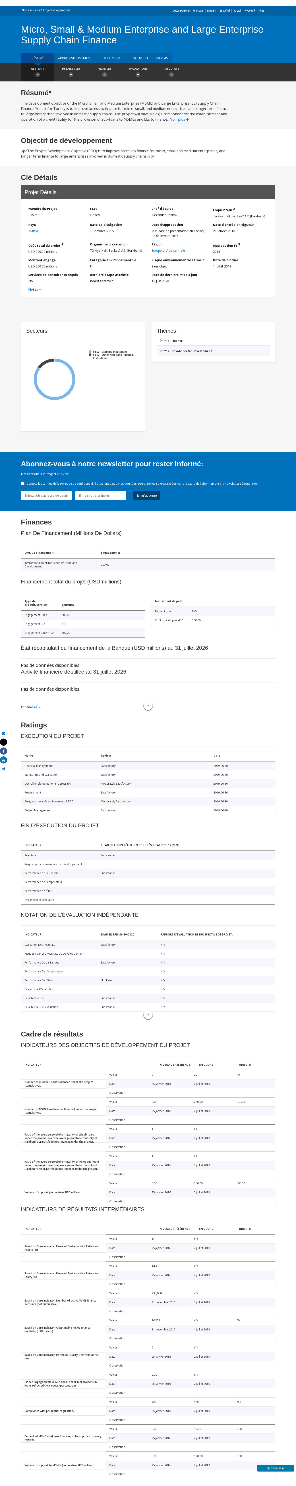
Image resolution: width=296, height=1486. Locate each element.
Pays (32, 225)
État (93, 209)
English (211, 10)
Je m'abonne (147, 495)
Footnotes (29, 707)
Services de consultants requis (53, 275)
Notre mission (31, 10)
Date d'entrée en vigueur (233, 225)
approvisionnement (75, 58)
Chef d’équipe (162, 209)
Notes (33, 289)
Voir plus (179, 119)
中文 (261, 10)
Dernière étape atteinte (109, 275)
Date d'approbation (167, 225)
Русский (250, 10)
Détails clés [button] (71, 73)
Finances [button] (104, 73)
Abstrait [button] (38, 73)
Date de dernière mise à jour (174, 275)
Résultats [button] (171, 73)
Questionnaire (276, 1468)
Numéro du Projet (42, 209)
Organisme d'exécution (109, 244)
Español (225, 10)
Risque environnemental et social (178, 260)
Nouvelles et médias (150, 58)
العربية (237, 10)
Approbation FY (226, 245)
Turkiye (33, 231)
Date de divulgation (106, 225)
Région (157, 244)
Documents (112, 58)
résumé (37, 58)
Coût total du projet (45, 245)
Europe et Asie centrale (168, 250)
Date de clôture (225, 260)
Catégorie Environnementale (113, 260)
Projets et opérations (56, 10)
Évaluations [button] (138, 73)
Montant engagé (42, 260)
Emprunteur (224, 209)
